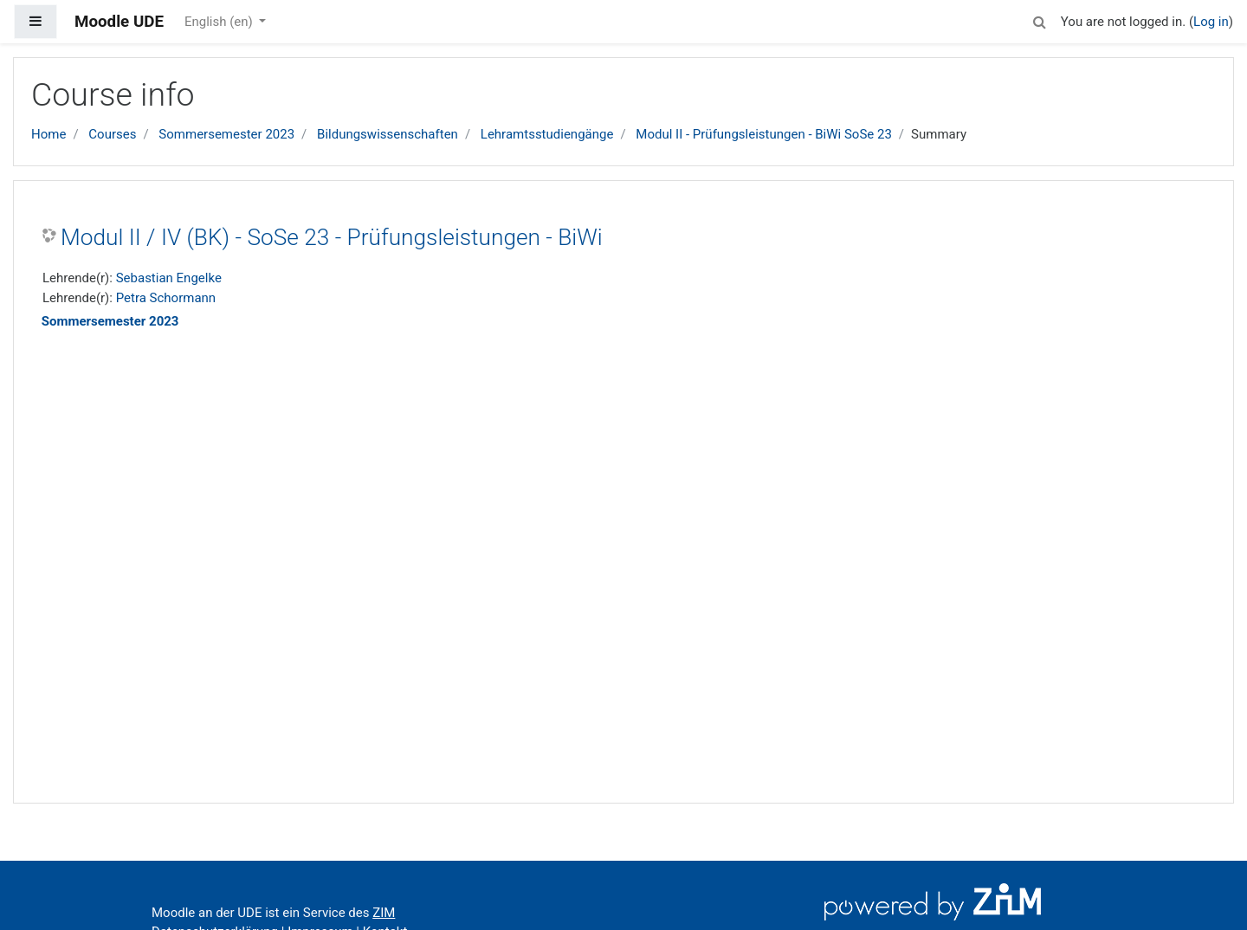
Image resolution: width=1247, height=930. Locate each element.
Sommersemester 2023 (226, 134)
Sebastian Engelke (169, 278)
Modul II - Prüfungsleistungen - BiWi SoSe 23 (764, 134)
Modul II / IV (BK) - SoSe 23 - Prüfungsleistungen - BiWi (332, 237)
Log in (1211, 21)
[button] (1040, 19)
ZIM (383, 912)
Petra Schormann (166, 298)
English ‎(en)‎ (220, 21)
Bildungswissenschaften (387, 134)
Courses (112, 134)
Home (48, 134)
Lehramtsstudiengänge (547, 134)
